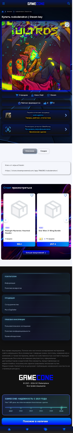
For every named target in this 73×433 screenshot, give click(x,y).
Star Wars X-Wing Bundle (50, 231)
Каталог (9, 11)
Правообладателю (13, 336)
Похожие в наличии (35, 421)
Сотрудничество (12, 305)
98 (19, 244)
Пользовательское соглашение (17, 326)
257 (53, 244)
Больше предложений (36, 253)
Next (66, 220)
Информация (10, 283)
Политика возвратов (13, 288)
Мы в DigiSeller (10, 310)
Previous (5, 220)
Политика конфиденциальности (17, 331)
